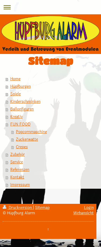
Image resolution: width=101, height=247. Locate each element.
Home (15, 79)
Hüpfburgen (20, 86)
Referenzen (19, 169)
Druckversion (18, 208)
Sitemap (42, 208)
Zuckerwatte (27, 139)
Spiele (15, 94)
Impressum (20, 185)
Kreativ (16, 117)
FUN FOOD (20, 124)
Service (16, 162)
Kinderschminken (25, 101)
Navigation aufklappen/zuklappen (50, 7)
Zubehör (17, 154)
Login (89, 208)
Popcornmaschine (31, 132)
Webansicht (83, 213)
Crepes (22, 147)
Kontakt (17, 177)
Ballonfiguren (22, 109)
